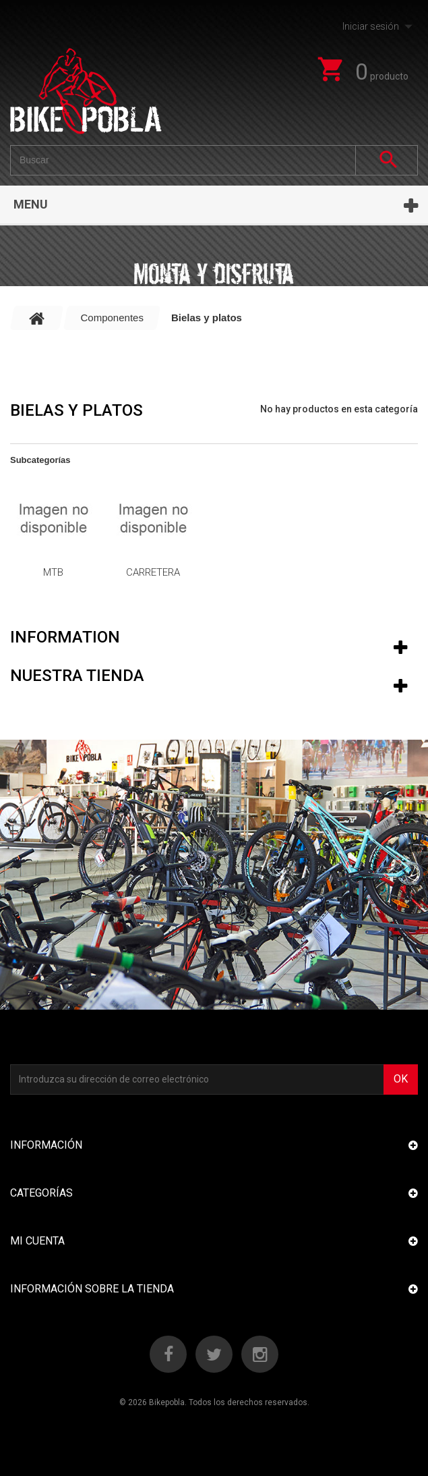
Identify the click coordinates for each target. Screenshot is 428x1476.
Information (65, 637)
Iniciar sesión (370, 26)
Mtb (53, 572)
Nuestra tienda (77, 675)
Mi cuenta (37, 1240)
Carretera (153, 572)
